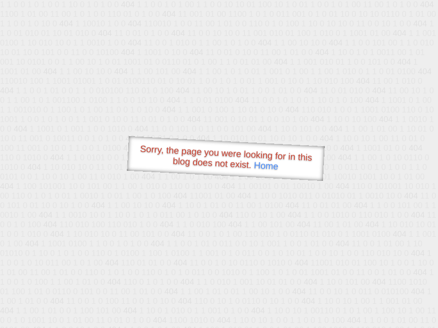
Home (266, 165)
